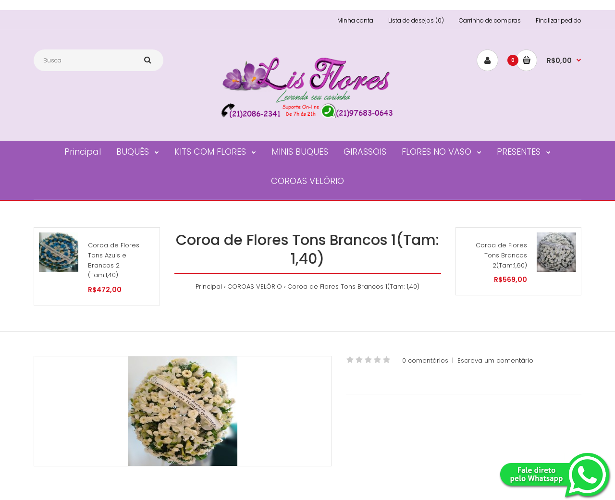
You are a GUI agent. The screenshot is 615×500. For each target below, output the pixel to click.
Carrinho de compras (490, 20)
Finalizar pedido (558, 20)
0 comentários (425, 360)
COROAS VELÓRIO (254, 286)
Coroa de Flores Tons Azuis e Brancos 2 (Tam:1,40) (113, 260)
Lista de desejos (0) (416, 20)
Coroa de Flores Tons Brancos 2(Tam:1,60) (501, 255)
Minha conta (355, 20)
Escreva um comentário (495, 360)
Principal (209, 286)
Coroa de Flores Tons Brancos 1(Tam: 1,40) (353, 286)
